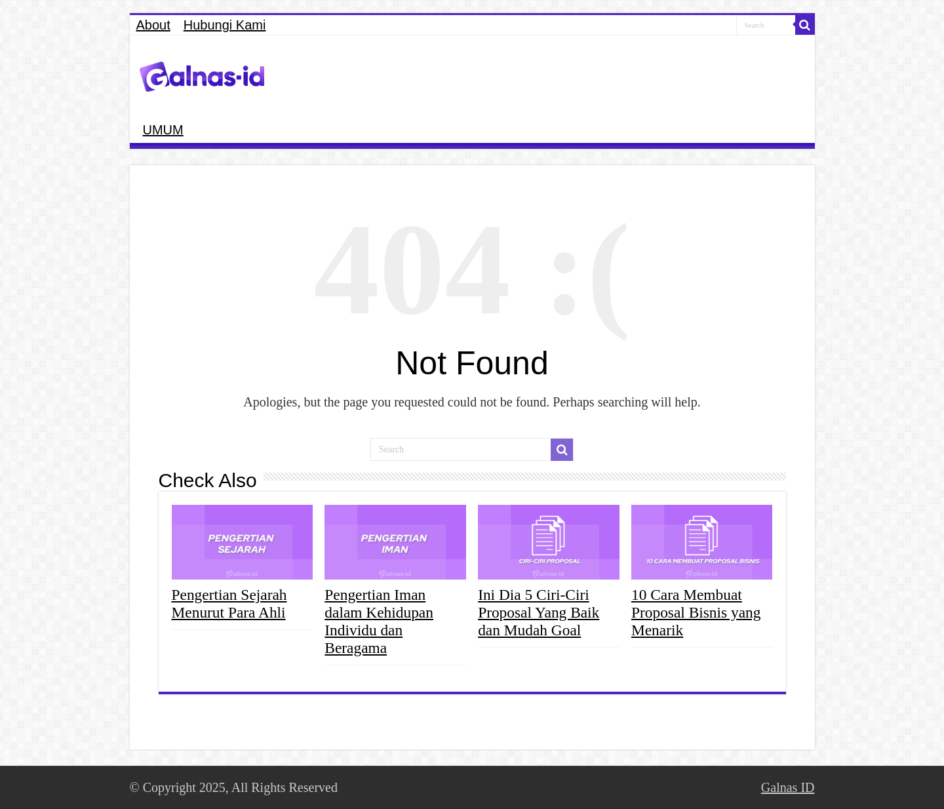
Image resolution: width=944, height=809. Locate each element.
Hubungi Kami (225, 25)
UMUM (163, 130)
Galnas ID (788, 787)
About (153, 25)
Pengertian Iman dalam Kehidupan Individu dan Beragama (378, 621)
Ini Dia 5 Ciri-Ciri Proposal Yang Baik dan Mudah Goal (538, 612)
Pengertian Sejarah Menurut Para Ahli (229, 603)
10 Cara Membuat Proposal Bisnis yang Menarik (696, 612)
